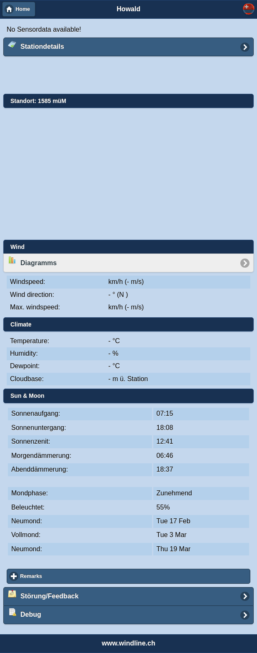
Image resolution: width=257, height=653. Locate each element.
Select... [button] (248, 9)
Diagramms (32, 261)
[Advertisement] (122, 75)
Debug (24, 613)
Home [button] (22, 9)
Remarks (61, 576)
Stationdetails (36, 45)
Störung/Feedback (43, 595)
